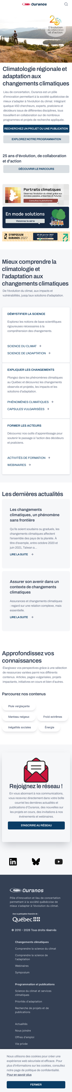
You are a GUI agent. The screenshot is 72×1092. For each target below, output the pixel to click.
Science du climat (22, 346)
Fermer (36, 1084)
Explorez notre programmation (36, 139)
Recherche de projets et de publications (32, 1010)
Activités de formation (26, 458)
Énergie (49, 727)
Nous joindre (23, 1030)
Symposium (22, 972)
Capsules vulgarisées (25, 409)
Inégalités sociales (19, 727)
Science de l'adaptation (26, 353)
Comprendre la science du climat (35, 948)
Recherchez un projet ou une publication (36, 128)
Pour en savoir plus (19, 1074)
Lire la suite (19, 554)
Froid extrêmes (52, 716)
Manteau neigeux (18, 716)
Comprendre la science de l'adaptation (31, 957)
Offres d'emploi (24, 1037)
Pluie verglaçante (19, 706)
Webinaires (16, 465)
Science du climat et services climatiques (33, 992)
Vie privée (21, 1043)
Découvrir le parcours (36, 169)
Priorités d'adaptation (28, 1001)
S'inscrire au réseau (36, 825)
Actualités (21, 1024)
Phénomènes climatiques (28, 402)
